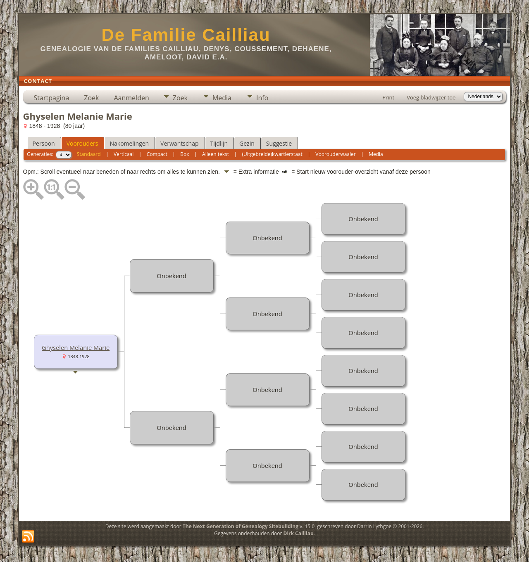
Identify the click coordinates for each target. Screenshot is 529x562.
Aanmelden (131, 97)
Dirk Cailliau (299, 533)
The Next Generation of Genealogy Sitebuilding (240, 526)
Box (184, 154)
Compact (157, 154)
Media (221, 97)
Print (388, 97)
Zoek (91, 97)
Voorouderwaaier (335, 154)
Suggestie (279, 143)
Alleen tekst (215, 154)
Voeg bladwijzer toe (431, 97)
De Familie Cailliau (185, 35)
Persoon (44, 143)
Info (262, 97)
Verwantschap (179, 143)
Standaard (89, 154)
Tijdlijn (219, 143)
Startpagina (51, 97)
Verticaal (123, 154)
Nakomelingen (129, 143)
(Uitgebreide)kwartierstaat (272, 154)
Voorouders (82, 143)
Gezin (247, 143)
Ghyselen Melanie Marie (76, 347)
